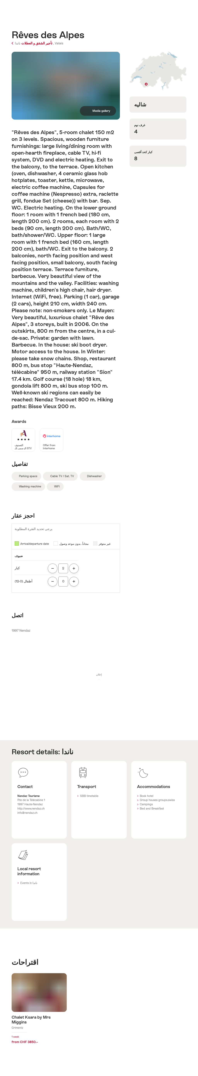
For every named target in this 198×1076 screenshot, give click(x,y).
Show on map (158, 71)
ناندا (67, 752)
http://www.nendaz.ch (31, 808)
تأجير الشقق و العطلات (32, 43)
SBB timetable (89, 796)
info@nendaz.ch (27, 812)
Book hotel (146, 796)
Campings (146, 804)
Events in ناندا (28, 883)
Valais (59, 43)
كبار (17, 568)
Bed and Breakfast (152, 808)
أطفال (23, 581)
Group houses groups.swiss (157, 800)
